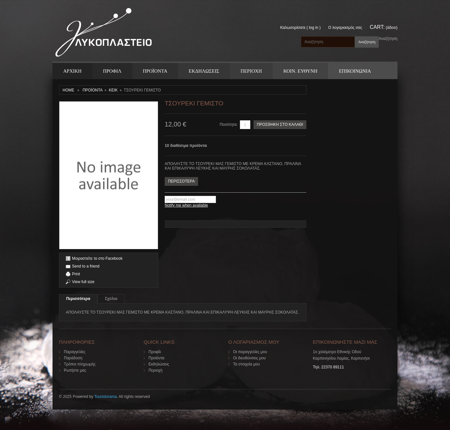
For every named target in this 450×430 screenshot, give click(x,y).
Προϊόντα (156, 358)
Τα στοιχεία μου (246, 364)
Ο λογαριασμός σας (345, 27)
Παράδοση (73, 358)
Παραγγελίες (75, 352)
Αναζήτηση (388, 38)
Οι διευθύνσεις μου (249, 358)
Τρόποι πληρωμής (80, 364)
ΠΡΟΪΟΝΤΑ (155, 71)
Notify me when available (186, 205)
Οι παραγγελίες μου (250, 352)
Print (76, 274)
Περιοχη (251, 71)
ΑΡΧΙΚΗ (72, 71)
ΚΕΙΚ (113, 90)
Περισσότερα (78, 298)
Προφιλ (112, 71)
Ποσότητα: (228, 124)
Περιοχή (155, 370)
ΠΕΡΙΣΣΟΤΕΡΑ (181, 181)
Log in (313, 27)
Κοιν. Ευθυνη (300, 71)
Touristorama (105, 396)
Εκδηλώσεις (158, 364)
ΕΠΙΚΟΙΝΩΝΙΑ (355, 71)
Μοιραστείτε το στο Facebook (97, 258)
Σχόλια (111, 298)
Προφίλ (154, 352)
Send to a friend (86, 266)
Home (68, 90)
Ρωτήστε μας (75, 370)
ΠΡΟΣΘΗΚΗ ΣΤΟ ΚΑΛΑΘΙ (280, 124)
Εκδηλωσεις (204, 71)
